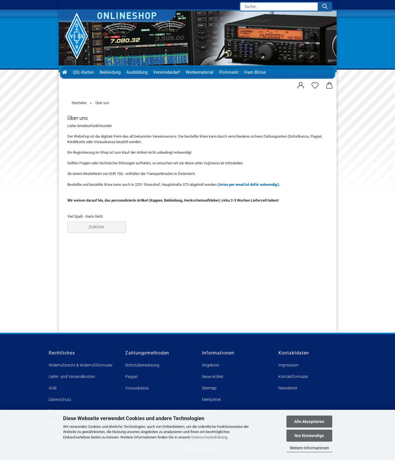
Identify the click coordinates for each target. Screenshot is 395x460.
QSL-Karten (83, 72)
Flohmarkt (229, 72)
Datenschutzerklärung (209, 437)
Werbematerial (199, 72)
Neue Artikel (212, 376)
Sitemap (209, 388)
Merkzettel (211, 399)
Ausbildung (137, 72)
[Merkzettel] (315, 84)
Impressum (288, 365)
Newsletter (288, 388)
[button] (301, 84)
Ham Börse (255, 72)
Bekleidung (110, 72)
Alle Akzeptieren (309, 421)
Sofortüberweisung (142, 365)
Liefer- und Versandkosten (72, 376)
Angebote (210, 365)
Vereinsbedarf (166, 72)
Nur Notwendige (309, 435)
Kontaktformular (293, 376)
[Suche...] (325, 6)
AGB (53, 388)
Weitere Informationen (309, 448)
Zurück (96, 227)
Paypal (131, 376)
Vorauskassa (137, 388)
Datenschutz (60, 399)
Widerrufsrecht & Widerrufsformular (81, 365)
